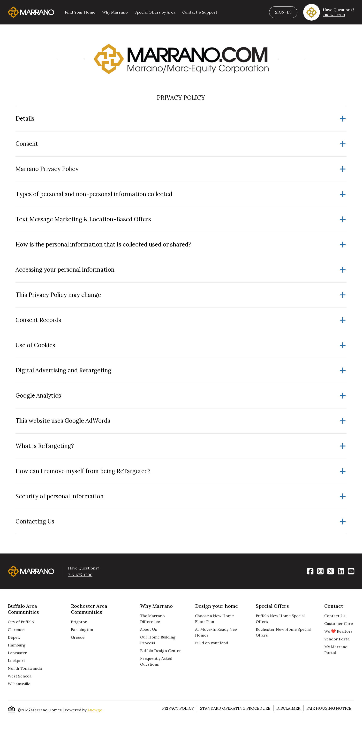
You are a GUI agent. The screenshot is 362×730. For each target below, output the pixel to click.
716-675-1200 (334, 15)
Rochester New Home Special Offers (283, 632)
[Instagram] (320, 571)
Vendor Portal (337, 639)
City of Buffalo (21, 621)
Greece (77, 637)
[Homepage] (31, 12)
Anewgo (94, 709)
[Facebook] (310, 571)
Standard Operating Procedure (235, 708)
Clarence (16, 629)
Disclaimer (288, 708)
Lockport (16, 660)
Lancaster (17, 652)
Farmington (82, 629)
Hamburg (16, 645)
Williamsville (19, 683)
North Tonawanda (25, 668)
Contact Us (335, 615)
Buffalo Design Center (160, 650)
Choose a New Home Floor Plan (214, 618)
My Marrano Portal (335, 649)
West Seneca (19, 676)
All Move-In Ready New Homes (216, 632)
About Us (148, 629)
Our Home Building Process (157, 640)
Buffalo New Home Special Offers (280, 618)
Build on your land (211, 642)
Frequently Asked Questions (156, 661)
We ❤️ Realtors (338, 631)
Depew (14, 637)
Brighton (79, 621)
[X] (330, 571)
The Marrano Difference (152, 618)
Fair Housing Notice (328, 708)
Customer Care (338, 623)
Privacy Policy (178, 708)
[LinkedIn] (341, 571)
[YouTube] (351, 571)
